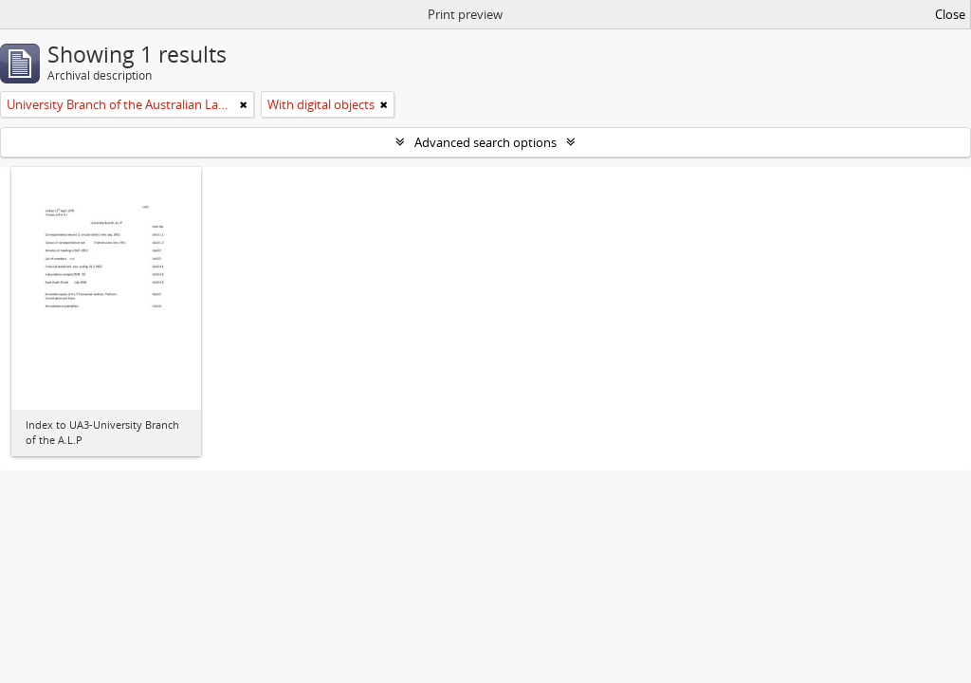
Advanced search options (485, 142)
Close (950, 14)
